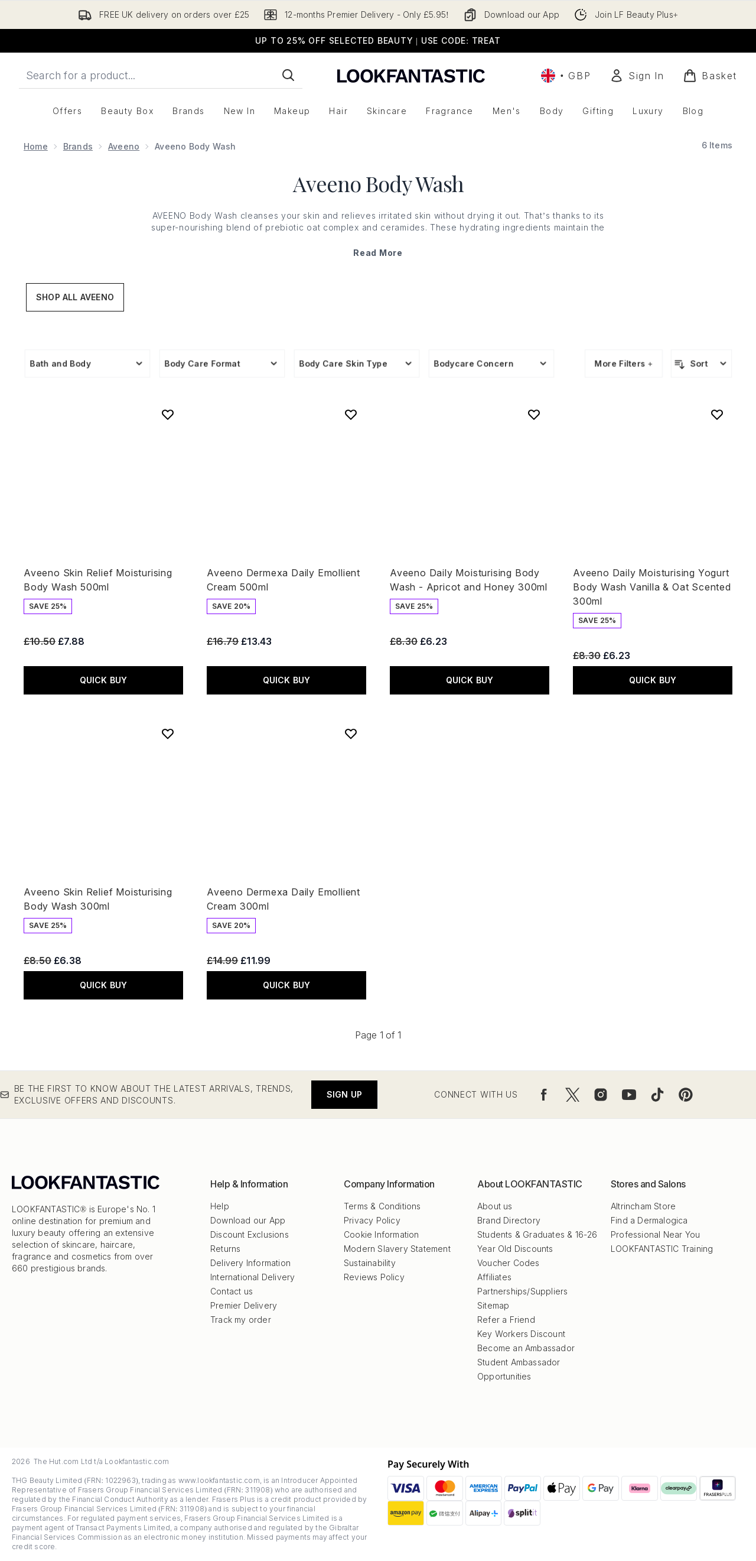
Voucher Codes (508, 1263)
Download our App (247, 1220)
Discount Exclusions (249, 1234)
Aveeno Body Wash (378, 183)
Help (219, 1206)
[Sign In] (637, 75)
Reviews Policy (374, 1277)
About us (495, 1206)
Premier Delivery (243, 1305)
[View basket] (710, 76)
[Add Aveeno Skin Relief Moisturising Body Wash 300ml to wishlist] (168, 733)
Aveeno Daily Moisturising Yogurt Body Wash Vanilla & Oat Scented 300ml (652, 587)
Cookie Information (381, 1234)
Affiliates (494, 1277)
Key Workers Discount (521, 1334)
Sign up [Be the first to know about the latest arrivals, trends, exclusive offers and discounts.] (344, 1094)
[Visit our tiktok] (657, 1095)
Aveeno (123, 146)
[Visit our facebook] (544, 1095)
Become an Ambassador (526, 1348)
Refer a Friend (506, 1320)
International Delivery (252, 1277)
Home (36, 146)
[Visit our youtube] (629, 1095)
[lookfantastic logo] (411, 75)
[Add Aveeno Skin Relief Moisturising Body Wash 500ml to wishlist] (168, 414)
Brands (78, 146)
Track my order (240, 1320)
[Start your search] (160, 75)
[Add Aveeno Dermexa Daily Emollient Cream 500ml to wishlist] (351, 414)
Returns (225, 1249)
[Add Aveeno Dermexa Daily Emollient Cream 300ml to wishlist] (351, 733)
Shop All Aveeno (75, 297)
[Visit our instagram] (600, 1095)
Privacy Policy (372, 1220)
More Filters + (623, 363)
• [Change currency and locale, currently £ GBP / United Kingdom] (566, 76)
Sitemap (493, 1305)
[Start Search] (288, 75)
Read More (377, 253)
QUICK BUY (104, 680)
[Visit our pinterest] (686, 1095)
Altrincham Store (643, 1206)
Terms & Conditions (382, 1206)
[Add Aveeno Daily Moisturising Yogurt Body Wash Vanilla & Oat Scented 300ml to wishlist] (717, 414)
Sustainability (370, 1263)
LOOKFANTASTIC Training (662, 1249)
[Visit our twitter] (572, 1095)
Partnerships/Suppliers (522, 1291)
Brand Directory (508, 1220)
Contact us (231, 1291)
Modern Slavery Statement (397, 1249)
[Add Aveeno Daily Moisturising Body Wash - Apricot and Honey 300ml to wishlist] (534, 414)
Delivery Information (250, 1263)
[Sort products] (701, 363)
